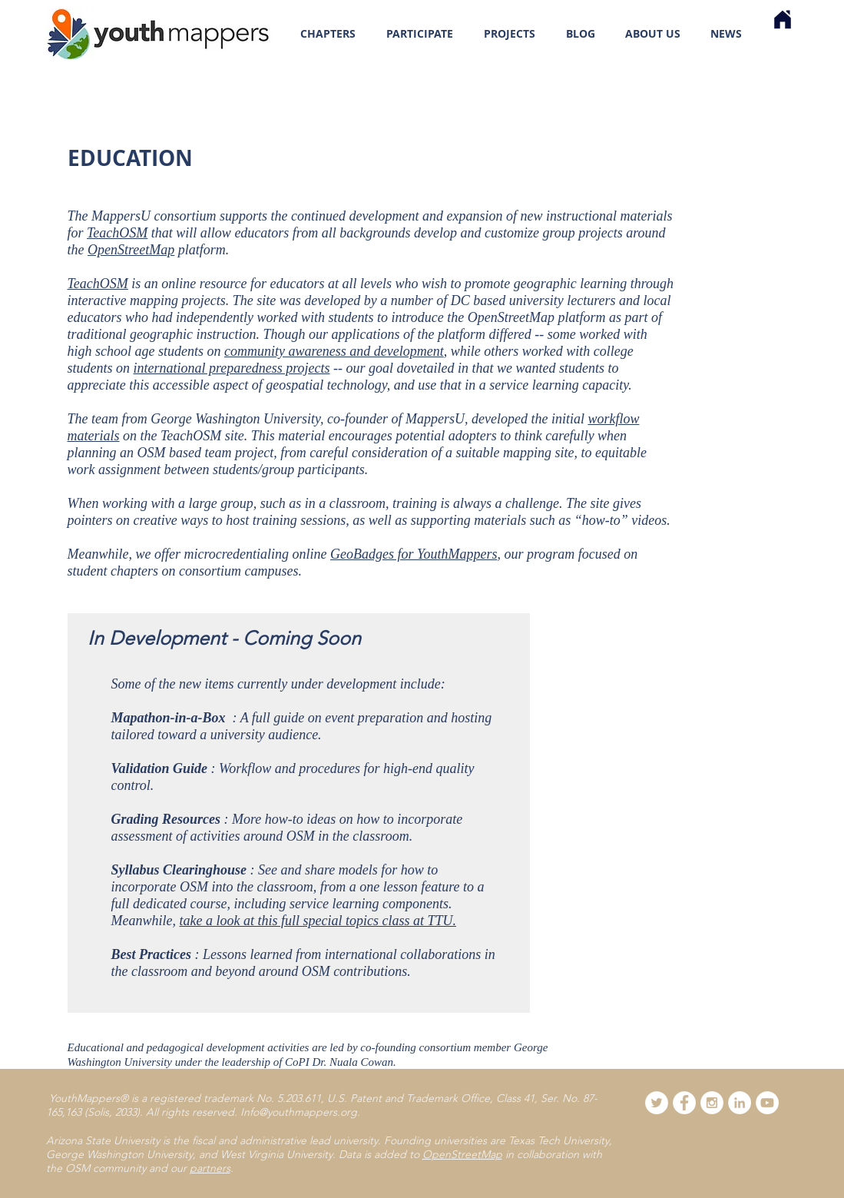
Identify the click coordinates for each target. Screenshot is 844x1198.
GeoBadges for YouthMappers (413, 554)
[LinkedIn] (739, 1102)
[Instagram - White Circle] (711, 1102)
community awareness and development (334, 351)
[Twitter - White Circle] (656, 1102)
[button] (419, 33)
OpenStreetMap (131, 249)
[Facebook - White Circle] (684, 1102)
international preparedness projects (232, 368)
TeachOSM (117, 233)
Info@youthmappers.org (298, 1112)
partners (210, 1168)
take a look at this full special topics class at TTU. (317, 920)
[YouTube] (767, 1102)
